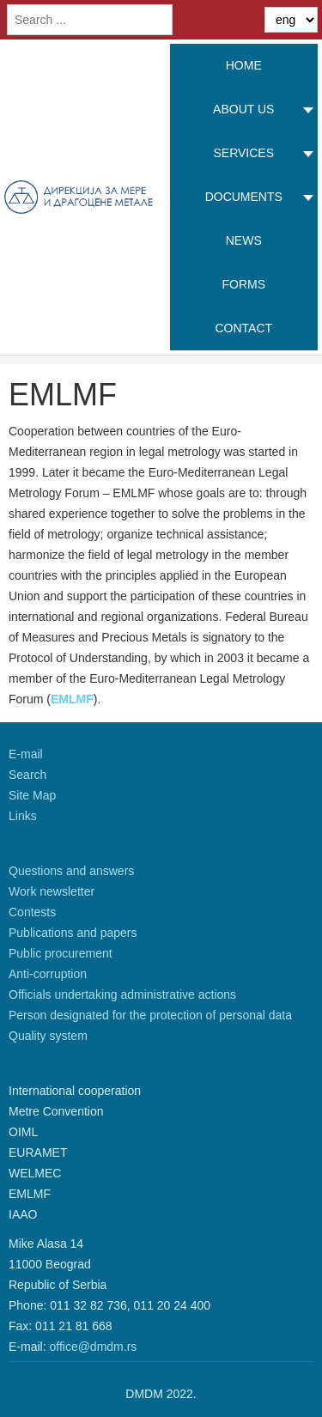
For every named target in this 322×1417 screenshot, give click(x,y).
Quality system (48, 1036)
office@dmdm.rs (93, 1346)
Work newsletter (51, 891)
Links (23, 816)
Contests (32, 912)
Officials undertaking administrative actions (122, 994)
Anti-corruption (48, 974)
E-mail (26, 754)
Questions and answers (71, 871)
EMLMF (72, 699)
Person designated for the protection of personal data (150, 1015)
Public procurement (60, 953)
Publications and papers (73, 933)
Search (27, 774)
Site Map (32, 795)
